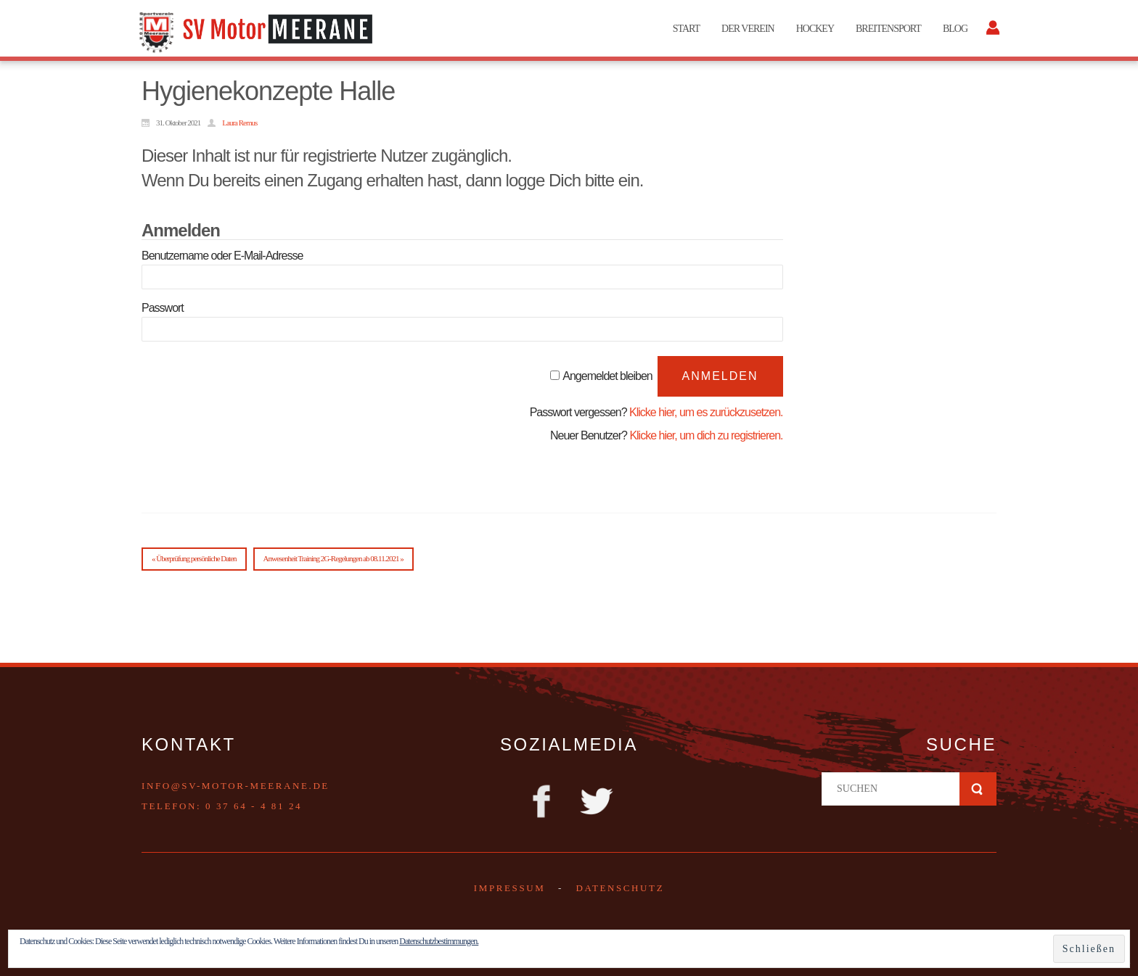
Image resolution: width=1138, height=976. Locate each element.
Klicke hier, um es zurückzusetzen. (705, 412)
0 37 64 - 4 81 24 (253, 806)
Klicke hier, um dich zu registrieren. (705, 435)
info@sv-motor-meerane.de (235, 785)
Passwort (163, 308)
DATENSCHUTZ (620, 887)
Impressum (510, 887)
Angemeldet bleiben (607, 376)
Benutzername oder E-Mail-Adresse (222, 255)
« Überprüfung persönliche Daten (194, 558)
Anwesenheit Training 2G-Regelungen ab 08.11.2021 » (333, 558)
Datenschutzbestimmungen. (438, 941)
